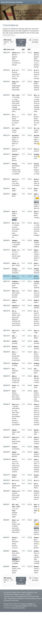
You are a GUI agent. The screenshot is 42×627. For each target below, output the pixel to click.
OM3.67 (30, 250)
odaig (15, 99)
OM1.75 (5, 311)
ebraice (14, 393)
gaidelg (15, 563)
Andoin (14, 551)
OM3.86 (30, 404)
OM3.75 (30, 311)
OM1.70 (5, 276)
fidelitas (36, 401)
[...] (37, 198)
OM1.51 (5, 52)
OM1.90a (5, 459)
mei (14, 387)
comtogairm (16, 561)
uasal (16, 123)
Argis (13, 139)
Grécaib (14, 141)
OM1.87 (5, 430)
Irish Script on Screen (18, 608)
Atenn (14, 491)
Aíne (35, 352)
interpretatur (16, 86)
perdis (14, 454)
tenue (16, 358)
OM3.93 (30, 480)
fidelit (17, 399)
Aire (35, 95)
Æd (13, 504)
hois (14, 420)
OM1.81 (5, 363)
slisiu (35, 208)
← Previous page (21, 41)
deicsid (17, 424)
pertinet (14, 297)
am (17, 103)
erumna (14, 313)
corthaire (15, 218)
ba (19, 466)
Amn (36, 537)
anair (17, 278)
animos (14, 439)
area (18, 315)
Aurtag (14, 164)
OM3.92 (30, 475)
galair (13, 373)
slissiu (14, 532)
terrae (15, 231)
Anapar (14, 447)
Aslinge (14, 240)
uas (39, 204)
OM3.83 (30, 376)
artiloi (14, 166)
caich (16, 414)
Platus (14, 488)
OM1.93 (5, 483)
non (13, 185)
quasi (13, 285)
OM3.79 (30, 346)
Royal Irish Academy (21, 606)
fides (13, 397)
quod (18, 293)
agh (35, 252)
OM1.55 (5, 114)
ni (18, 172)
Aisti (13, 211)
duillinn (36, 206)
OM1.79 (5, 346)
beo (14, 508)
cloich (13, 466)
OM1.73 (5, 300)
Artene (14, 475)
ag (18, 250)
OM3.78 (30, 341)
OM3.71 (30, 281)
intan (13, 233)
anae (35, 434)
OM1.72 (5, 291)
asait (13, 229)
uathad (16, 174)
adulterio (15, 308)
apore (36, 55)
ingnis (14, 517)
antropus (15, 422)
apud (16, 469)
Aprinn (14, 53)
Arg (35, 135)
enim (18, 356)
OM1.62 (5, 188)
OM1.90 (5, 452)
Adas (13, 291)
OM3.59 (30, 154)
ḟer (18, 76)
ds (13, 125)
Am (36, 391)
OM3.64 (30, 211)
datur (14, 412)
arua (15, 72)
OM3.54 (30, 95)
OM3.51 (30, 52)
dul (19, 524)
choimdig (37, 107)
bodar (18, 265)
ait (16, 508)
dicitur (14, 119)
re (12, 252)
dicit (18, 486)
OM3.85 (30, 391)
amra (39, 208)
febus (14, 143)
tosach (14, 256)
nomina (14, 515)
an (13, 410)
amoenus (15, 349)
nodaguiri (37, 235)
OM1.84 (5, 385)
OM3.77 (30, 336)
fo (17, 468)
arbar (13, 111)
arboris (14, 160)
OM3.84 (30, 385)
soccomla (14, 461)
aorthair (14, 321)
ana (13, 414)
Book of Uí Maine (27, 604)
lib (35, 196)
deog (15, 365)
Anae (13, 404)
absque (14, 242)
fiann (38, 135)
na (19, 63)
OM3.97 (30, 194)
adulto (14, 302)
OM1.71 (5, 281)
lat (18, 382)
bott (18, 506)
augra (16, 258)
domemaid (15, 121)
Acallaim (15, 281)
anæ (13, 434)
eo (19, 323)
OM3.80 (30, 352)
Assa (13, 179)
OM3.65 (30, 223)
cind (13, 469)
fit (16, 151)
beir (15, 380)
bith (15, 468)
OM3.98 (30, 537)
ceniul (14, 573)
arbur (17, 74)
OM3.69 (30, 268)
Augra (14, 250)
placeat (14, 181)
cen (14, 244)
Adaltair (15, 306)
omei (35, 387)
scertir (17, 317)
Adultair (36, 306)
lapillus (14, 477)
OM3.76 (30, 330)
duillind (17, 530)
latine (14, 59)
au (18, 263)
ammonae (15, 395)
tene (13, 510)
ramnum (14, 493)
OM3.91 (30, 459)
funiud (17, 225)
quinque (14, 512)
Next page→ (21, 45)
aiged (14, 319)
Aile (13, 336)
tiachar (14, 137)
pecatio (36, 548)
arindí (17, 88)
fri (18, 276)
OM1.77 (5, 336)
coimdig (14, 107)
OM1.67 (5, 250)
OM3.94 (30, 483)
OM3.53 (30, 81)
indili (13, 88)
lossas (14, 90)
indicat (18, 416)
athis (35, 315)
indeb (14, 191)
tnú (17, 504)
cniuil (36, 573)
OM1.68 (5, 263)
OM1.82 (5, 368)
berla (17, 244)
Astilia (14, 194)
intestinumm (16, 360)
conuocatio (15, 557)
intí (39, 319)
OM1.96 (5, 520)
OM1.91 (5, 475)
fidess (36, 397)
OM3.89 (30, 446)
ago (17, 330)
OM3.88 (30, 437)
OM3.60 (30, 163)
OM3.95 (30, 491)
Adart (14, 459)
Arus (35, 149)
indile (17, 90)
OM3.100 (30, 566)
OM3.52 (30, 70)
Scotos (14, 499)
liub (14, 522)
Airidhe (14, 341)
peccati (14, 546)
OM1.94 (5, 491)
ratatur (18, 325)
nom (36, 418)
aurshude (37, 343)
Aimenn (14, 566)
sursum (15, 406)
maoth (14, 132)
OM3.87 (30, 430)
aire (19, 109)
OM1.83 (5, 376)
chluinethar (37, 273)
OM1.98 (5, 551)
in (19, 149)
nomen (14, 418)
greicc (15, 555)
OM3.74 (30, 305)
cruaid (14, 130)
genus (14, 158)
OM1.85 (5, 391)
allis (18, 380)
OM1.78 (5, 341)
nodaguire (15, 235)
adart (36, 459)
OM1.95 (5, 504)
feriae (14, 168)
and (38, 227)
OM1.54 (5, 95)
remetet (14, 105)
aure (17, 480)
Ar (13, 70)
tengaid (14, 246)
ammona (36, 395)
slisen (13, 196)
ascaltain (15, 287)
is (12, 63)
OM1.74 (5, 305)
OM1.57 (5, 135)
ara (19, 105)
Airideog (15, 363)
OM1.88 (5, 437)
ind (13, 258)
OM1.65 (5, 223)
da (17, 463)
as (14, 293)
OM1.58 (5, 149)
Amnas (14, 537)
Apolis (14, 452)
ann (16, 227)
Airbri (14, 276)
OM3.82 (30, 368)
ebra (13, 553)
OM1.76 (5, 330)
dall (13, 265)
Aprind (36, 53)
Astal (13, 520)
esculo (14, 156)
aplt (14, 456)
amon (17, 397)
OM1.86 (5, 404)
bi (19, 172)
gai (18, 520)
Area (35, 323)
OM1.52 (5, 70)
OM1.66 (5, 240)
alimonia (14, 378)
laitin (16, 559)
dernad (14, 65)
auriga (17, 97)
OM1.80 (5, 352)
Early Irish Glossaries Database (12, 2)
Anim (13, 437)
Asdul (35, 194)
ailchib (14, 338)
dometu (15, 63)
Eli (15, 278)
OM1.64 (5, 211)
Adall (13, 300)
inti (17, 319)
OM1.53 (5, 81)
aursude (14, 343)
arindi (39, 88)
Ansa (17, 183)
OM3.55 (30, 114)
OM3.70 (30, 276)
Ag (13, 330)
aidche (37, 382)
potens (14, 117)
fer (15, 76)
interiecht (15, 371)
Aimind (14, 346)
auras (14, 103)
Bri (13, 278)
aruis (13, 151)
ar (12, 76)
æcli (17, 553)
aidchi (15, 382)
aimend (14, 571)
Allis (13, 376)
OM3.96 (30, 504)
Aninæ (14, 430)
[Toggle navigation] (39, 2)
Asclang (14, 154)
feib (17, 412)
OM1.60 (5, 163)
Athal (14, 263)
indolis (14, 84)
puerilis (17, 449)
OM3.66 (30, 240)
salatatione (15, 283)
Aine (13, 352)
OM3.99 (30, 551)
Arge (13, 82)
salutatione (37, 283)
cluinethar (15, 273)
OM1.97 (5, 537)
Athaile (14, 269)
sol (13, 237)
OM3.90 (30, 452)
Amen (14, 391)
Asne (13, 189)
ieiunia (14, 354)
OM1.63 (5, 194)
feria (13, 463)
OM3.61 (30, 179)
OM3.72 (30, 291)
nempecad (14, 547)
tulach (14, 568)
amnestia (15, 541)
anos (15, 410)
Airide (36, 341)
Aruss (14, 149)
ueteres (14, 472)
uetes (36, 472)
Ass (13, 223)
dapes (14, 432)
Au (13, 480)
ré (15, 252)
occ (13, 146)
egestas (14, 57)
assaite (14, 524)
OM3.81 (30, 363)
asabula (14, 486)
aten (13, 497)
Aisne (35, 189)
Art (13, 115)
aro (17, 70)
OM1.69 (5, 268)
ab (15, 70)
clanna (17, 229)
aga (13, 254)
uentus (18, 441)
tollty (13, 183)
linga (18, 242)
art (13, 123)
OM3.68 (30, 263)
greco (18, 166)
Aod (35, 504)
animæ (15, 443)
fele (14, 172)
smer (13, 506)
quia (13, 101)
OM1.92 (5, 480)
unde (13, 74)
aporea (14, 55)
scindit (17, 101)
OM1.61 (5, 179)
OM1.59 (5, 154)
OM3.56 (30, 128)
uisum (16, 295)
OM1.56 (5, 128)
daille (15, 271)
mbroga (14, 78)
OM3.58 (30, 149)
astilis (14, 213)
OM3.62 (30, 188)
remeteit (15, 109)
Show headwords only (8, 35)
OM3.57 (30, 135)
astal (13, 528)
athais (14, 315)
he (13, 468)
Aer (13, 311)
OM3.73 (30, 300)
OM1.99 (5, 566)
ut (18, 117)
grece (18, 53)
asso (18, 223)
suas (13, 424)
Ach (13, 369)
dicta (16, 323)
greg (36, 555)
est (13, 358)
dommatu (15, 61)
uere (13, 399)
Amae (14, 385)
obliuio (14, 544)
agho (35, 258)
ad (13, 293)
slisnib (14, 215)
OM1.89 (5, 446)
